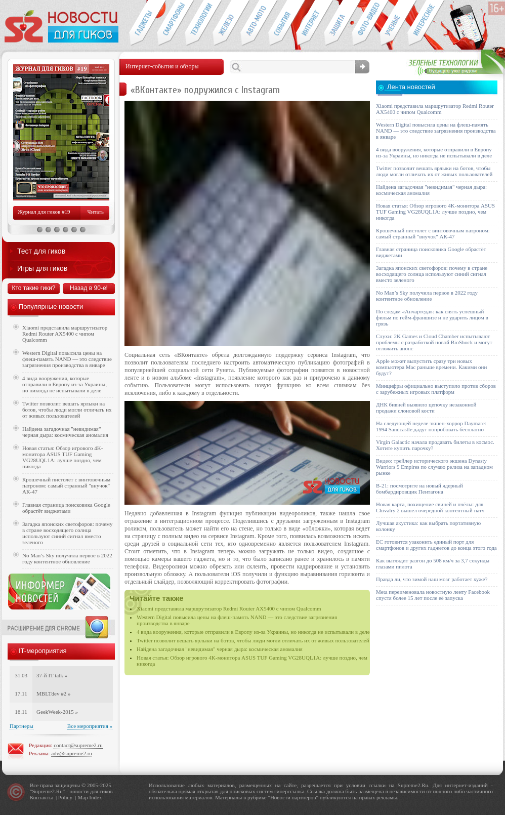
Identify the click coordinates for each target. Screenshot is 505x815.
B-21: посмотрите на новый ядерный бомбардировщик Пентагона (419, 488)
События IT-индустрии (282, 23)
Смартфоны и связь (171, 23)
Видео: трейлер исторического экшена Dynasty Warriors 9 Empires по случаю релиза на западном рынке (434, 467)
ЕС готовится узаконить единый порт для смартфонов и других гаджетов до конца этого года (436, 545)
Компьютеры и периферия (226, 23)
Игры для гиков (42, 268)
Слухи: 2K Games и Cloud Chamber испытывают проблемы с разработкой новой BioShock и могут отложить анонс (434, 342)
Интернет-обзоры (310, 23)
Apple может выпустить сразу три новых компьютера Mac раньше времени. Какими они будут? (431, 367)
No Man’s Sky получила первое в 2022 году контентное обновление (67, 558)
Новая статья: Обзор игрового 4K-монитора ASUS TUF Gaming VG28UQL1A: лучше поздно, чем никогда (62, 457)
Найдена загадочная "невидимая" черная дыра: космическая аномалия (220, 649)
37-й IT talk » (51, 675)
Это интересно (426, 23)
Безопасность (338, 23)
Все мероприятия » (89, 726)
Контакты (41, 797)
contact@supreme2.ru (78, 745)
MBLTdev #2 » (53, 693)
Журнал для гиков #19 (44, 212)
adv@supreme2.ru (71, 753)
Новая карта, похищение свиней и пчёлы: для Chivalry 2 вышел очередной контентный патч (430, 507)
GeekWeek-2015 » (57, 712)
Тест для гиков (41, 251)
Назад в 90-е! (89, 288)
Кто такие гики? (33, 288)
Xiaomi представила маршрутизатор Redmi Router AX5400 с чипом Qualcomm (229, 608)
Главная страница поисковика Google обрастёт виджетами (66, 508)
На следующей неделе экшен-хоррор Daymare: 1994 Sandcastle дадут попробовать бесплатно (431, 426)
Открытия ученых (393, 23)
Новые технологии (199, 23)
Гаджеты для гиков (143, 23)
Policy (65, 797)
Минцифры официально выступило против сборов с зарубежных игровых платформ (436, 389)
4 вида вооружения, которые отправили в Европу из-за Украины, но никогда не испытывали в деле (253, 632)
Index (95, 797)
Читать (96, 212)
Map (82, 797)
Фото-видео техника (366, 23)
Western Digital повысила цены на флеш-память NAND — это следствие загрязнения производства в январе (67, 359)
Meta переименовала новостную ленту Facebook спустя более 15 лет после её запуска (433, 595)
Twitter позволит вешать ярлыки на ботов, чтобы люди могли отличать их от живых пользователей (253, 640)
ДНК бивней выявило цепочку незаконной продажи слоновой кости (426, 407)
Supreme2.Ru (47, 791)
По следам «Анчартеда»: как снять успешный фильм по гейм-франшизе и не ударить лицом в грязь (432, 317)
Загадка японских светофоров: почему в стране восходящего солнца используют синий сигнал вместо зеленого (67, 533)
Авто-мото (254, 23)
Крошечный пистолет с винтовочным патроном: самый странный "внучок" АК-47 (66, 485)
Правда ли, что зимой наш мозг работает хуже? (431, 579)
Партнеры (21, 726)
